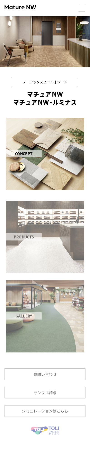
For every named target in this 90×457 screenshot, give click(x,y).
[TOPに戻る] (45, 435)
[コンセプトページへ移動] (45, 154)
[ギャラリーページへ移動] (45, 320)
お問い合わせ (45, 378)
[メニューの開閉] (82, 12)
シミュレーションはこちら (45, 415)
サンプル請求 (45, 397)
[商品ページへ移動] (45, 241)
